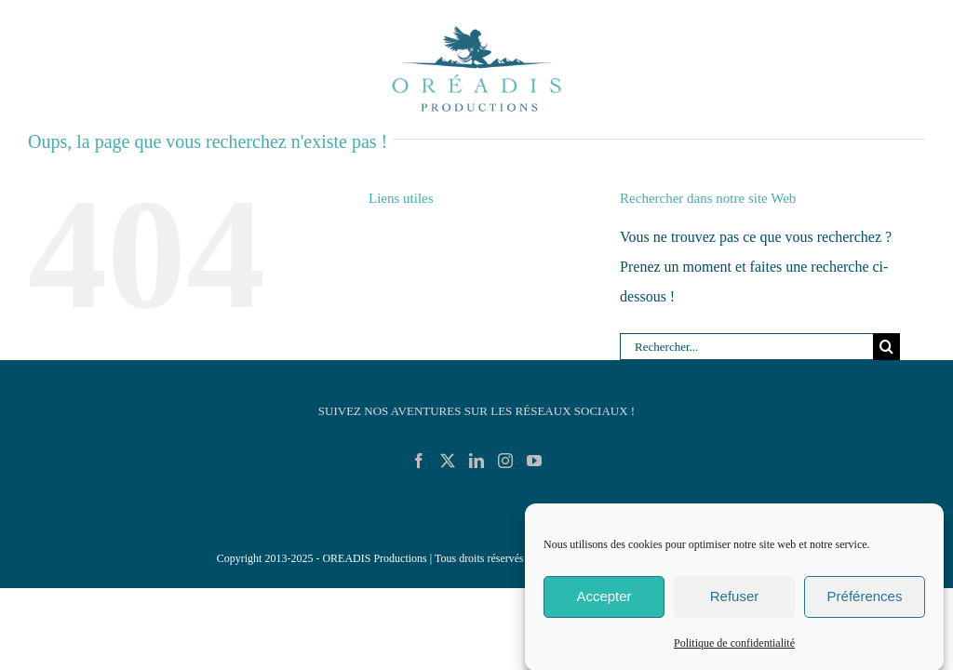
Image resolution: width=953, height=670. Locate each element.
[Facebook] (418, 460)
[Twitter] (447, 460)
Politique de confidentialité (734, 648)
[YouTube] (534, 460)
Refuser (734, 602)
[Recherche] (886, 347)
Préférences (865, 602)
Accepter (603, 602)
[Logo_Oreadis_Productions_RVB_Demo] (476, 26)
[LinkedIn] (476, 460)
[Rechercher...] (746, 347)
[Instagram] (505, 460)
